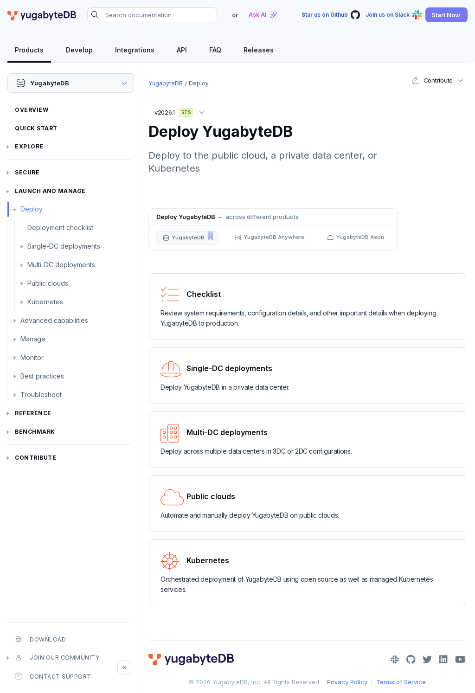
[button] (446, 14)
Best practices (42, 376)
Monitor (32, 357)
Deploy (31, 209)
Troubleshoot (41, 394)
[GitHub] (410, 659)
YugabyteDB (165, 83)
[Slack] (395, 659)
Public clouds (47, 283)
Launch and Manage (50, 190)
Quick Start (36, 128)
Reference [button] (33, 413)
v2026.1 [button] (181, 110)
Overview (31, 109)
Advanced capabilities (54, 320)
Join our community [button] (57, 657)
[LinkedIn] (443, 659)
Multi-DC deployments (61, 265)
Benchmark (35, 431)
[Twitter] (427, 659)
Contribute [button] (432, 80)
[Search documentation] (152, 14)
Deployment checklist (60, 227)
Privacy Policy (347, 682)
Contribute (35, 457)
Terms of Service (401, 682)
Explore (29, 146)
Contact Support (53, 676)
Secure (27, 172)
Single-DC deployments (63, 246)
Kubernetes (45, 302)
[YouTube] (460, 659)
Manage (32, 339)
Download (40, 639)
